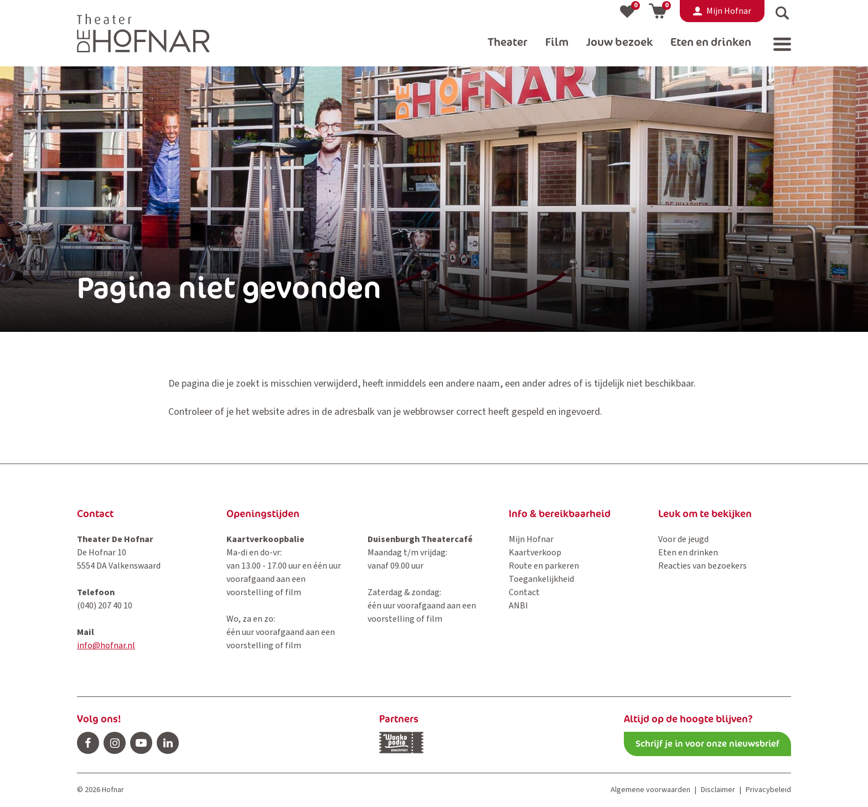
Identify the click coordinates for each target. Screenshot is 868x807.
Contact (524, 592)
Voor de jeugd (683, 539)
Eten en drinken (688, 552)
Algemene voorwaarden (650, 789)
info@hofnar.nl (106, 645)
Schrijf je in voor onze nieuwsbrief (707, 743)
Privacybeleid (768, 789)
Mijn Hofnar (531, 539)
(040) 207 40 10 (104, 606)
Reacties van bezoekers (702, 566)
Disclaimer (718, 789)
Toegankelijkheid (541, 579)
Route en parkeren (544, 566)
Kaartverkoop (535, 552)
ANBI (518, 606)
